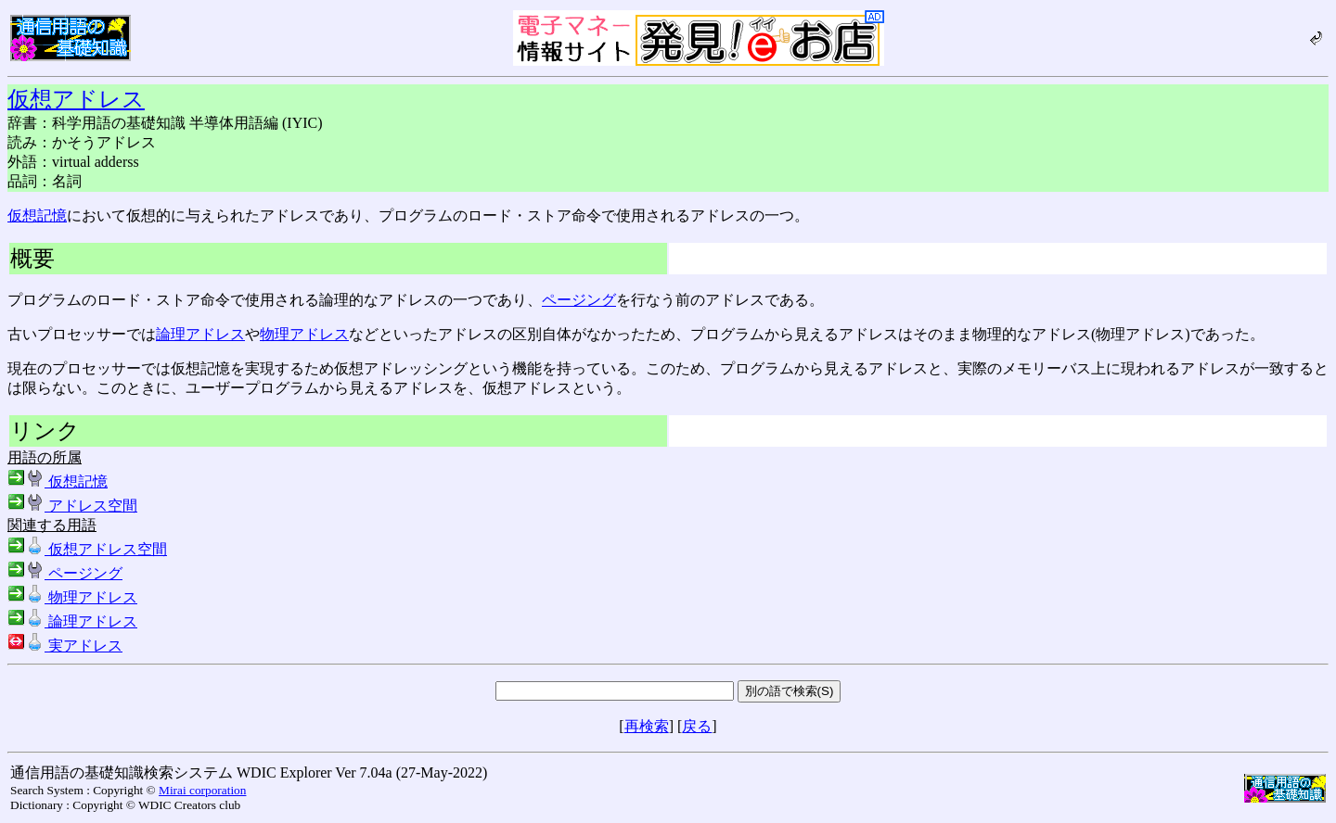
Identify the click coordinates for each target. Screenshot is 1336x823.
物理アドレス (304, 334)
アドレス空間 (72, 505)
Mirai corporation (202, 790)
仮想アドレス (76, 99)
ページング (579, 300)
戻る (697, 726)
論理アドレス (200, 334)
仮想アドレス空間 (87, 549)
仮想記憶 (37, 215)
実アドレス (64, 645)
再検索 (646, 726)
